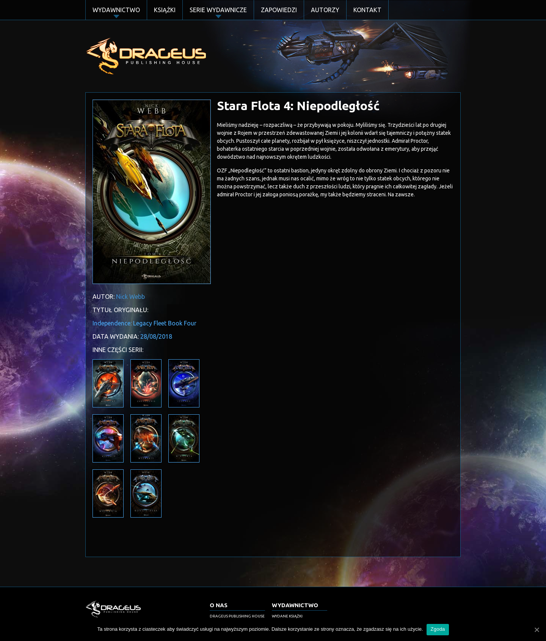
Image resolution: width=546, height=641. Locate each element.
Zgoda (437, 629)
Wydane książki (287, 616)
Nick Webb (130, 296)
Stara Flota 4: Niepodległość (298, 105)
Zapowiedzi (279, 9)
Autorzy (325, 9)
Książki (165, 9)
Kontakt (367, 9)
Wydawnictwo (116, 9)
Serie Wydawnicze (218, 9)
